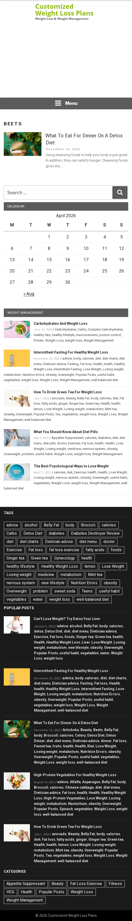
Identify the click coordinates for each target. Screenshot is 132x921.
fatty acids (49, 403)
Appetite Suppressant (67, 438)
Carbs (82, 329)
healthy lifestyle (63, 335)
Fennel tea (42, 746)
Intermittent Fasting (67, 369)
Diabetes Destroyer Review (95, 533)
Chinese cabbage (79, 787)
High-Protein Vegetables (64, 798)
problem (28, 454)
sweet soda (64, 591)
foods (116, 549)
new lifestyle (52, 582)
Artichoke (71, 730)
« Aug (28, 293)
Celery (80, 735)
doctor (62, 443)
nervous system (93, 449)
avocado (58, 398)
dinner (106, 741)
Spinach (66, 809)
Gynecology (64, 558)
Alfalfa (75, 782)
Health (97, 364)
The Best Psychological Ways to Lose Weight (71, 466)
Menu (66, 103)
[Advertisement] (66, 59)
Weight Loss (54, 340)
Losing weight (113, 369)
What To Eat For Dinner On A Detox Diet (66, 723)
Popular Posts (86, 375)
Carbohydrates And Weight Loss (60, 324)
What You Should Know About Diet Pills (66, 432)
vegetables (12, 380)
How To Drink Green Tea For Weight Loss (68, 392)
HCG (10, 891)
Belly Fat (83, 398)
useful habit (105, 375)
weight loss (73, 340)
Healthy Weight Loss (59, 566)
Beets (98, 730)
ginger (62, 403)
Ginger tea (76, 403)
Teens (87, 591)
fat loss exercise (64, 549)
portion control (110, 335)
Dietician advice (54, 364)
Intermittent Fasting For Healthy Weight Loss (71, 352)
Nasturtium (77, 804)
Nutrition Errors (33, 375)
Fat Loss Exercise (86, 883)
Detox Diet (32, 533)
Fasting (73, 364)
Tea (57, 414)
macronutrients (87, 335)
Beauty (71, 398)
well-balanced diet (104, 380)
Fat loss (86, 364)
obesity (51, 375)
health (108, 364)
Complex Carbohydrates (105, 329)
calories (88, 358)
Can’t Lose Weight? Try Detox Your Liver (67, 619)
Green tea (92, 403)
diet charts (110, 358)
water (38, 599)
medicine (74, 449)
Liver (86, 642)
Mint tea (111, 409)
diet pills (49, 443)
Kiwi (90, 746)
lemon (38, 409)
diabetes (104, 438)
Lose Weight (92, 369)
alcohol (31, 525)
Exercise (74, 443)
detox (38, 631)
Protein (39, 340)
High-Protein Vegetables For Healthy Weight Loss (75, 775)
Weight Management (98, 340)
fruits (57, 746)
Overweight (66, 375)
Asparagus (91, 782)
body (77, 358)
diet (98, 358)
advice (67, 358)
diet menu (88, 541)
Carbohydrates (65, 329)
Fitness (115, 883)
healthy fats (42, 335)
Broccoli (88, 525)
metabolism (12, 375)
